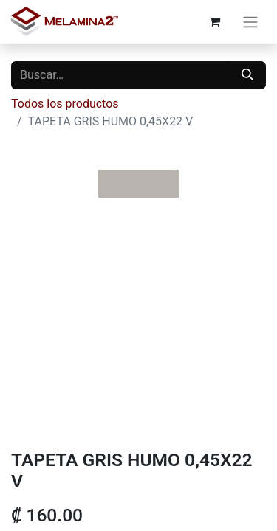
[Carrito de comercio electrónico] (214, 21)
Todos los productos (65, 104)
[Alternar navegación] (250, 22)
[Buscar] (247, 75)
